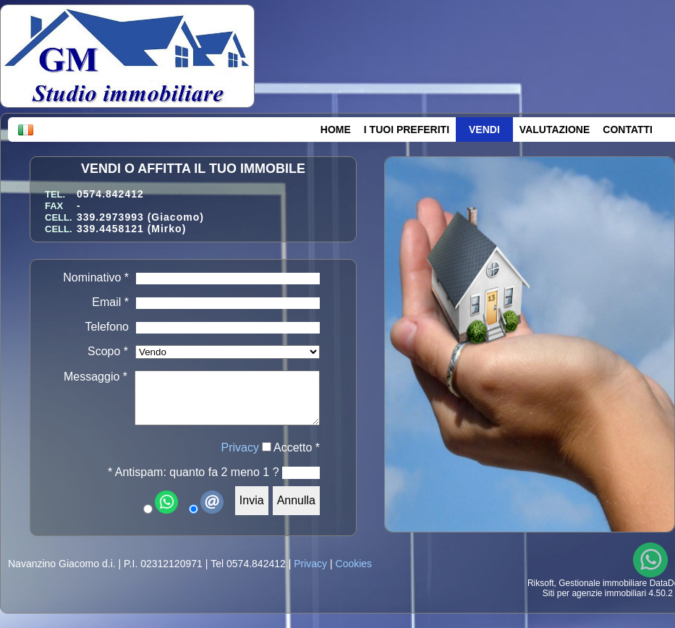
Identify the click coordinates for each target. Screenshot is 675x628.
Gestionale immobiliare (603, 583)
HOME (335, 129)
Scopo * (108, 351)
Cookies (354, 563)
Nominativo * (96, 277)
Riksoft (540, 583)
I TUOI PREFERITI (406, 129)
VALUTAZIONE (554, 129)
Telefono (107, 327)
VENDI (484, 129)
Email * (110, 302)
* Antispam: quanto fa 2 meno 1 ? (193, 472)
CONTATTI (628, 129)
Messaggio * (95, 376)
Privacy (240, 447)
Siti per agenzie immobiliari (594, 593)
